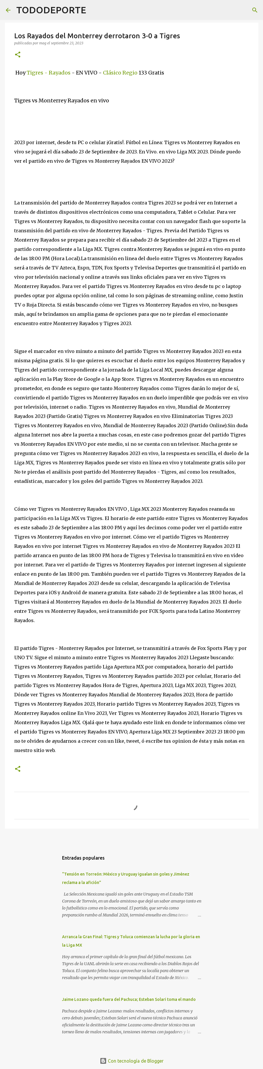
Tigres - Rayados (49, 72)
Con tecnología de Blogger (132, 1060)
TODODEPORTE (51, 10)
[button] (17, 55)
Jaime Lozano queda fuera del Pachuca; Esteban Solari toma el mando (129, 999)
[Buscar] (94, 10)
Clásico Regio (119, 72)
